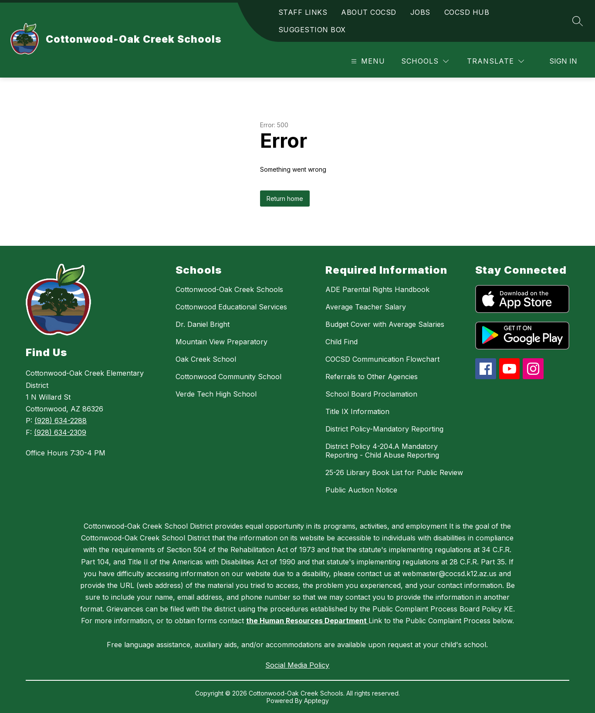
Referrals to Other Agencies (371, 376)
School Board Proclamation (371, 394)
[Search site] (577, 21)
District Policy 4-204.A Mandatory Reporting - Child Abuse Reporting (382, 450)
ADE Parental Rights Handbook (377, 289)
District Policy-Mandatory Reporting (384, 428)
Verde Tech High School (216, 394)
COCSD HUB (467, 12)
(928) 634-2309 (60, 432)
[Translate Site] (495, 61)
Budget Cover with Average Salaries (384, 324)
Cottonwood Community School (228, 376)
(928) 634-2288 (60, 420)
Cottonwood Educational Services (231, 306)
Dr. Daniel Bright (203, 324)
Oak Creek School (206, 359)
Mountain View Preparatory (221, 341)
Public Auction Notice (361, 490)
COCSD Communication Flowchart (382, 359)
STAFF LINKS (303, 12)
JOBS (420, 12)
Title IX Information (357, 411)
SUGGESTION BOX (312, 29)
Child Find (341, 341)
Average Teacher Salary (365, 306)
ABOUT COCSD (368, 12)
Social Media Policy (297, 665)
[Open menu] (367, 61)
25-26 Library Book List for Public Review (394, 472)
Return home (285, 198)
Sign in (563, 61)
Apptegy (316, 700)
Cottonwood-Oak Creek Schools (229, 289)
